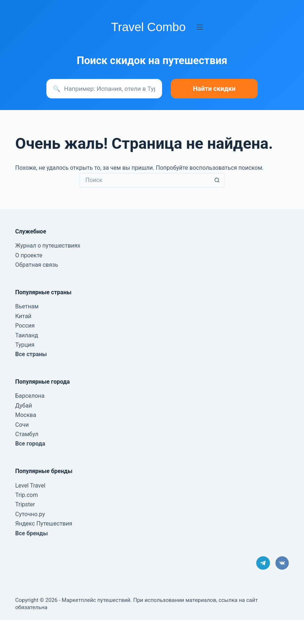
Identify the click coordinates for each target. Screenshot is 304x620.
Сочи (22, 424)
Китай (23, 316)
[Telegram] (263, 563)
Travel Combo (148, 27)
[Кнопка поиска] (217, 180)
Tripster (25, 504)
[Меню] (200, 27)
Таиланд (26, 335)
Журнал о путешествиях (47, 245)
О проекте (28, 255)
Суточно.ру (30, 514)
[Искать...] (145, 180)
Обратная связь (36, 264)
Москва (25, 415)
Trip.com (26, 495)
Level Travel (30, 485)
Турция (24, 344)
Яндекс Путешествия (43, 523)
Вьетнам (27, 306)
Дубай (23, 405)
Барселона (30, 395)
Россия (25, 325)
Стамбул (26, 434)
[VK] (282, 563)
